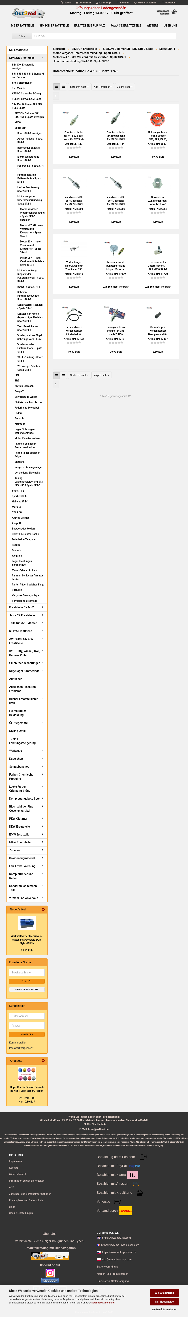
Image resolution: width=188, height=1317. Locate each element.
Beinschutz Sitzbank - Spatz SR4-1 (29, 149)
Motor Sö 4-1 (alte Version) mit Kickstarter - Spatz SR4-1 (30, 247)
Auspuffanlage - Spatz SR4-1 (29, 140)
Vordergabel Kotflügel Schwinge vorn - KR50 (29, 337)
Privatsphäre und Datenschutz (26, 1200)
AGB (11, 1187)
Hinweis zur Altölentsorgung (113, 1281)
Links (12, 1206)
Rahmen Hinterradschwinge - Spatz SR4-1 (28, 296)
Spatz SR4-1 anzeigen (29, 133)
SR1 (17, 375)
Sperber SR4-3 (20, 496)
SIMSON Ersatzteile (54, 25)
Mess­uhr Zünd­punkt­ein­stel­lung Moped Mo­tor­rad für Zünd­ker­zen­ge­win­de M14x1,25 (115, 266)
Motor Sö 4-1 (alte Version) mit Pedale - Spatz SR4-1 (32, 261)
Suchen (66, 2)
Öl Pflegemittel (18, 723)
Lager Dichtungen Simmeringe (22, 563)
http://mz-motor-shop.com (116, 1259)
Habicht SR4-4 (20, 501)
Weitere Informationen (164, 1309)
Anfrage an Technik (145, 2)
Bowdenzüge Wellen (26, 396)
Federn (18, 413)
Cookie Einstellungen (21, 1213)
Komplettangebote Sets (24, 798)
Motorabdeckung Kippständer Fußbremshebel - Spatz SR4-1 (30, 276)
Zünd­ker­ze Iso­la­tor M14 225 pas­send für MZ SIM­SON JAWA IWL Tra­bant (74, 136)
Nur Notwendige (164, 1301)
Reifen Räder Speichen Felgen (27, 454)
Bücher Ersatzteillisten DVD (23, 701)
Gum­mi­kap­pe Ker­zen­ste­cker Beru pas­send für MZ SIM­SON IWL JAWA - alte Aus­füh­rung (158, 331)
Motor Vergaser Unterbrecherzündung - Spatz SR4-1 (30, 200)
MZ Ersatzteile (22, 25)
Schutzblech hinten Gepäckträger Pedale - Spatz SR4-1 (29, 317)
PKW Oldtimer (18, 818)
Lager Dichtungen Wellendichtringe (25, 431)
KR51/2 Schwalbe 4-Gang (26, 93)
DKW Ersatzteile (19, 826)
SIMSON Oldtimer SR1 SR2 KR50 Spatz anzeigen (29, 115)
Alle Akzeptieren (164, 1292)
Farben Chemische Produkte (21, 776)
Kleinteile (20, 423)
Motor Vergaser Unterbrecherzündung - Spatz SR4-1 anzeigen (32, 214)
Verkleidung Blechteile (27, 472)
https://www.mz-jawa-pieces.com (120, 1245)
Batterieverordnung (107, 1266)
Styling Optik (17, 731)
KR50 (18, 122)
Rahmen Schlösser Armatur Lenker (27, 577)
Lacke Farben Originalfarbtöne (19, 789)
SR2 (17, 380)
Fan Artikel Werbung (22, 866)
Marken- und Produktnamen (112, 1273)
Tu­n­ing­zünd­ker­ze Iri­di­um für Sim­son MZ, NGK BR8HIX (115, 331)
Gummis (19, 418)
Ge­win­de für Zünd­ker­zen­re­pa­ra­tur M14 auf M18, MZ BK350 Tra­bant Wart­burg (158, 201)
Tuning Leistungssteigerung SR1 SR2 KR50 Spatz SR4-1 (29, 482)
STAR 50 (17, 512)
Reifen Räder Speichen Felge (28, 584)
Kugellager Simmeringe (24, 671)
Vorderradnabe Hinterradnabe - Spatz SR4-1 (29, 348)
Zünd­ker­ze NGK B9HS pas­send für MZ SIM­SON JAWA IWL (116, 201)
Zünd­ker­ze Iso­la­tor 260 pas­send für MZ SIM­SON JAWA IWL (115, 136)
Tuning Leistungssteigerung (22, 741)
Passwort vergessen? (21, 1048)
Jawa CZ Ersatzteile (125, 25)
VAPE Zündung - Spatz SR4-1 (30, 359)
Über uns (170, 25)
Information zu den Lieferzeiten (26, 1180)
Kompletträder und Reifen (21, 876)
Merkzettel (168, 2)
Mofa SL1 (17, 506)
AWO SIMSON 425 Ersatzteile (21, 641)
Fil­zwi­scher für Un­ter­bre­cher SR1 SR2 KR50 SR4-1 (158, 266)
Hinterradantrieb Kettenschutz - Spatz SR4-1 (29, 178)
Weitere (152, 25)
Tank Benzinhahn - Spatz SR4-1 (27, 328)
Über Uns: (50, 1234)
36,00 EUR (27, 950)
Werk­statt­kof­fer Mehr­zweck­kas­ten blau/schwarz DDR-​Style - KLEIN (27, 940)
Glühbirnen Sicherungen (24, 663)
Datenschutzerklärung (103, 1302)
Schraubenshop (19, 766)
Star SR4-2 (18, 490)
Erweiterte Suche (26, 989)
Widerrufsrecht (17, 1174)
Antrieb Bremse (20, 517)
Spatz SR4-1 (22, 127)
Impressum (15, 1161)
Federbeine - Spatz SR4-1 (30, 167)
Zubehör (14, 850)
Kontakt (13, 1167)
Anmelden (26, 1034)
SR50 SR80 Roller (22, 82)
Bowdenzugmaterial (22, 858)
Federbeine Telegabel (27, 407)
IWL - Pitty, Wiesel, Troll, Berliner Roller (24, 653)
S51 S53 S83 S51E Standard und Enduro (28, 75)
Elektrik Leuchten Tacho (28, 402)
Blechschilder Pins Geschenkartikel (21, 808)
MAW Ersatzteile (20, 842)
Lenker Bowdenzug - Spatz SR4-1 (28, 189)
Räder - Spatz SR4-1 (28, 286)
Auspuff (19, 391)
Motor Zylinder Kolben (27, 438)
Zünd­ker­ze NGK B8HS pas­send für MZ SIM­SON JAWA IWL (74, 201)
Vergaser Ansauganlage (28, 467)
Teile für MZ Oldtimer (23, 623)
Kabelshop (16, 758)
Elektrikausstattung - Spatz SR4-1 (29, 158)
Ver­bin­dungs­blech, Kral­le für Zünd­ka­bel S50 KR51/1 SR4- (74, 266)
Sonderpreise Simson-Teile (23, 888)
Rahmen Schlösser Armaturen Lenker (25, 445)
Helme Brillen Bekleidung (18, 713)
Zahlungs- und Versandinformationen (30, 1193)
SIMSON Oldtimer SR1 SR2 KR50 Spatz (27, 106)
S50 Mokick (18, 88)
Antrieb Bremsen (24, 386)
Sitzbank (19, 461)
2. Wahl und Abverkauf (23, 898)
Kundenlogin (104, 2)
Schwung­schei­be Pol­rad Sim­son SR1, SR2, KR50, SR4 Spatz (157, 136)
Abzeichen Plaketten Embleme (22, 689)
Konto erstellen (17, 1042)
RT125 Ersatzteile (20, 631)
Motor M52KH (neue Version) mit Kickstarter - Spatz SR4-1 (31, 231)
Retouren (123, 2)
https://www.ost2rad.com (116, 1237)
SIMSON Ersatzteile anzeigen (23, 66)
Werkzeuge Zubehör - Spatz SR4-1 (29, 368)
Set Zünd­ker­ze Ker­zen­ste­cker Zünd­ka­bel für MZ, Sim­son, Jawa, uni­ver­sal (74, 331)
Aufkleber (15, 679)
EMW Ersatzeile (19, 834)
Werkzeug (15, 750)
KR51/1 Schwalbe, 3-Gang (26, 98)
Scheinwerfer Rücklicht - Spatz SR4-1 (30, 306)
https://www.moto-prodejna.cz (119, 1252)
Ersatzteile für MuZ (89, 25)
